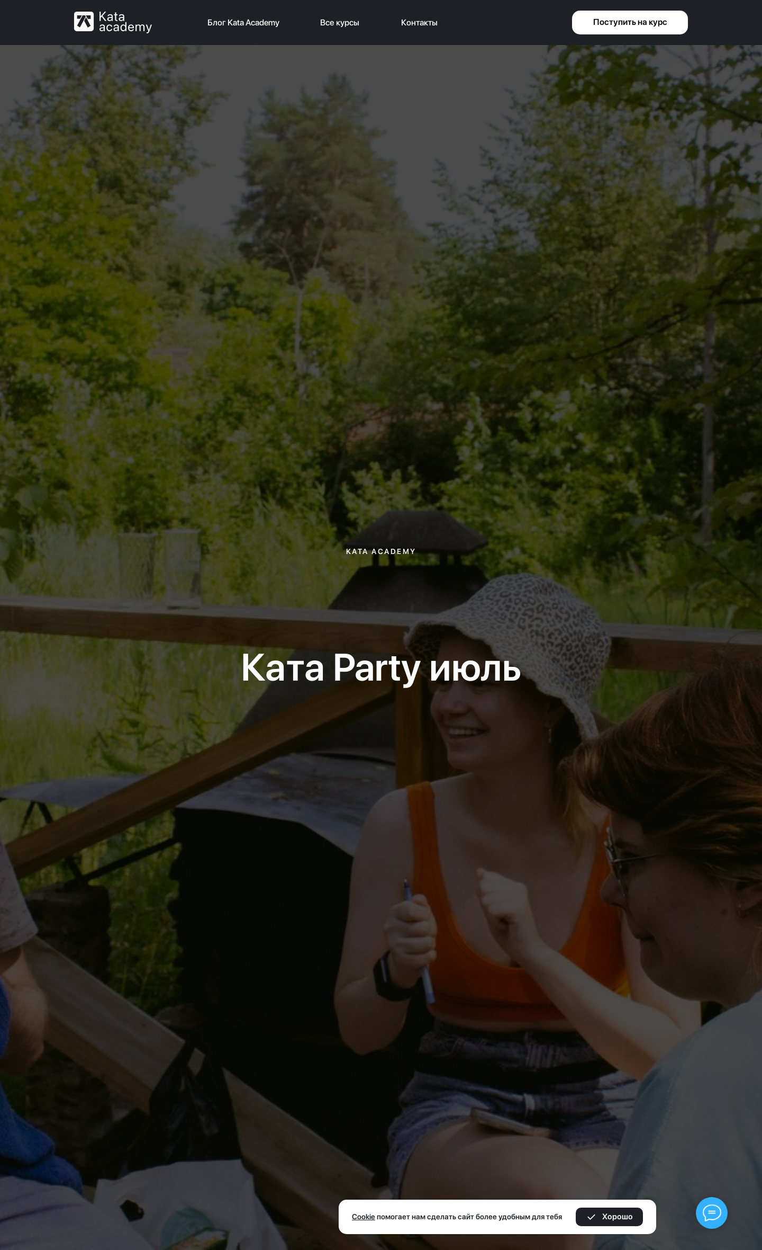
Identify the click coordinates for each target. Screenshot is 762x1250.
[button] (630, 22)
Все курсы (339, 22)
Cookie (363, 1216)
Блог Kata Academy (243, 22)
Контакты (419, 22)
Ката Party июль (381, 667)
